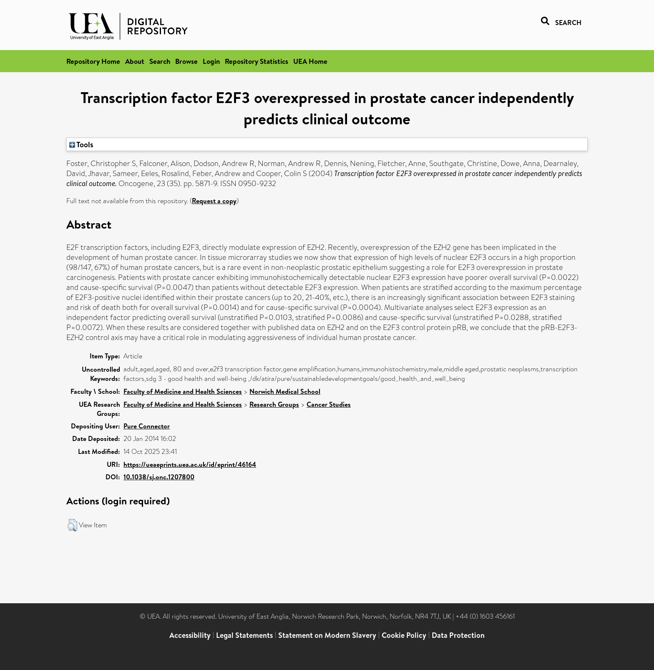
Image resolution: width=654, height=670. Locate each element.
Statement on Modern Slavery (327, 635)
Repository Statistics (256, 61)
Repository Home (93, 61)
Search (159, 61)
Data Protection (458, 635)
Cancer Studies (329, 404)
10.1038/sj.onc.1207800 (158, 476)
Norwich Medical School (284, 391)
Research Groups (274, 404)
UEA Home (310, 61)
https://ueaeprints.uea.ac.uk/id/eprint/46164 (189, 464)
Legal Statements (244, 635)
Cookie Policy (404, 635)
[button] (72, 525)
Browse (186, 61)
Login (211, 61)
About (134, 61)
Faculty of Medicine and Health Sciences (182, 391)
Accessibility (190, 635)
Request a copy (214, 200)
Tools (81, 144)
